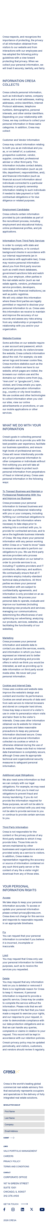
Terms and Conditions (16, 1166)
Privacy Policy (11, 1161)
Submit (6, 1138)
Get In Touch (15, 1204)
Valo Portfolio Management (20, 1151)
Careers (8, 1156)
